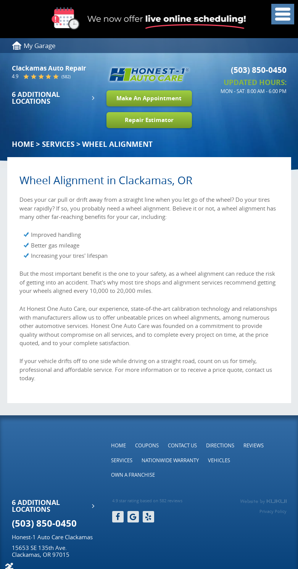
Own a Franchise (133, 474)
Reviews (253, 445)
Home (23, 144)
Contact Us (182, 445)
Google (133, 516)
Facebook (118, 516)
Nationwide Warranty (170, 460)
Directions (220, 445)
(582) (66, 76)
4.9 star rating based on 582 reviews (147, 500)
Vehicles (219, 460)
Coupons (147, 445)
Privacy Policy (273, 511)
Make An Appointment (149, 98)
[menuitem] (118, 445)
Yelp (148, 516)
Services (58, 144)
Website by (263, 501)
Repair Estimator (149, 120)
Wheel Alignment (117, 144)
